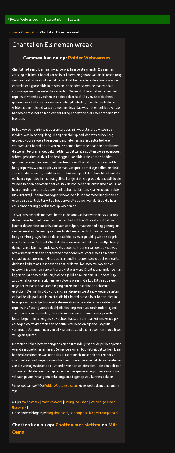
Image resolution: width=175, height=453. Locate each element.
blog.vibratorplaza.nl (103, 413)
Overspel (27, 32)
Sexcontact (53, 19)
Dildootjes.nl (79, 413)
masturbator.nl (52, 402)
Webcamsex (30, 402)
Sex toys (74, 19)
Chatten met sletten (77, 424)
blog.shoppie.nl (57, 413)
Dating (69, 402)
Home (13, 32)
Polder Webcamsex (24, 19)
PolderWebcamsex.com (61, 385)
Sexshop (82, 402)
